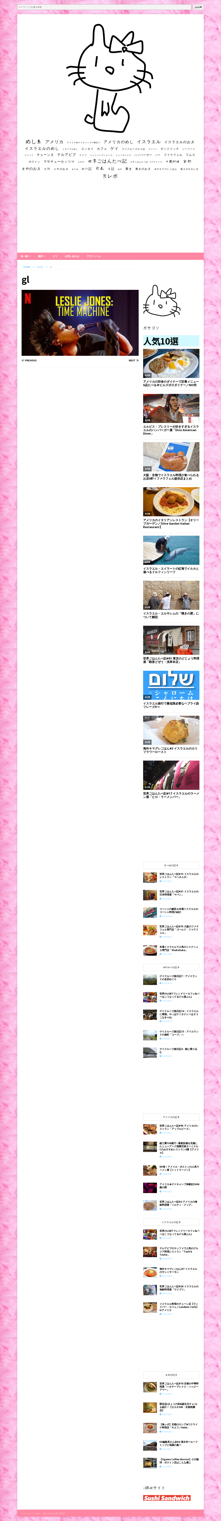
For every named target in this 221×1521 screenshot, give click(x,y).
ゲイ (55, 256)
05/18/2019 (167, 1056)
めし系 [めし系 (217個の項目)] (34, 141)
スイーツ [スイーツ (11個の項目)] (29, 155)
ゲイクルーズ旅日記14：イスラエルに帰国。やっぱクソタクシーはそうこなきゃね (179, 1014)
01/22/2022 (167, 1314)
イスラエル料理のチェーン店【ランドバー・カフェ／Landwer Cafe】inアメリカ (179, 1307)
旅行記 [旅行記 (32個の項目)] (86, 168)
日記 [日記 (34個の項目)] (111, 168)
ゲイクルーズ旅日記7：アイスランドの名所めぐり (178, 977)
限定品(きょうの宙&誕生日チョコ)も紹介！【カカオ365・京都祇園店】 (178, 1407)
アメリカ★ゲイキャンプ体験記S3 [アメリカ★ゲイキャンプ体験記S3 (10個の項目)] (83, 142)
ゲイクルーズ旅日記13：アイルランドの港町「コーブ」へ (179, 1033)
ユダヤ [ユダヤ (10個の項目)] (81, 162)
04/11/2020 (167, 1276)
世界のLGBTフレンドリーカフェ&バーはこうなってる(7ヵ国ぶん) (179, 995)
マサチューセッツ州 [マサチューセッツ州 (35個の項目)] (59, 161)
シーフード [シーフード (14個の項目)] (188, 149)
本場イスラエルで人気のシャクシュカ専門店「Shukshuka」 (179, 948)
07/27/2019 (167, 1021)
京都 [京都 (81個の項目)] (187, 161)
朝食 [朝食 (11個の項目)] (120, 169)
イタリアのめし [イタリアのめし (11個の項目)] (70, 149)
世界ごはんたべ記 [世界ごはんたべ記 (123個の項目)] (107, 161)
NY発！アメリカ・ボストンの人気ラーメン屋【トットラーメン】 (179, 1168)
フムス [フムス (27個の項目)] (190, 154)
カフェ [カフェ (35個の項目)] (102, 148)
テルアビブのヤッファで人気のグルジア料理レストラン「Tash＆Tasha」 (179, 1251)
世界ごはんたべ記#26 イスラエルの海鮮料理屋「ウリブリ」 (179, 1288)
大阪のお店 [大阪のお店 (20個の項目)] (61, 169)
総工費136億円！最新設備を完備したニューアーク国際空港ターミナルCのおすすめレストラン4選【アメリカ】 (179, 1147)
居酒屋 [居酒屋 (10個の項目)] (75, 169)
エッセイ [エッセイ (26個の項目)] (87, 148)
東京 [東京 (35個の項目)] (128, 168)
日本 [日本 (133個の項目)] (100, 168)
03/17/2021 (167, 1449)
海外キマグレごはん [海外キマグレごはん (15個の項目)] (165, 169)
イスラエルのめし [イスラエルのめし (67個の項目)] (42, 148)
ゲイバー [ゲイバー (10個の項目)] (152, 149)
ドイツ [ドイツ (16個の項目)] (83, 155)
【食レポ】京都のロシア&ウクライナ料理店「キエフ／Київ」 (179, 1426)
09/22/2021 (167, 1132)
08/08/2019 (167, 1258)
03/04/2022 (167, 1431)
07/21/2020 (167, 954)
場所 (40, 256)
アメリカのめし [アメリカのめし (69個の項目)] (119, 142)
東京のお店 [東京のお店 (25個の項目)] (143, 168)
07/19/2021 (167, 1394)
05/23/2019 (167, 983)
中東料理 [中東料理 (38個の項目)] (172, 161)
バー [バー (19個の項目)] (158, 155)
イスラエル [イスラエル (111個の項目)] (149, 141)
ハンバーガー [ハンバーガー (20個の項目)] (143, 155)
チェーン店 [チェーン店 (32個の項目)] (45, 154)
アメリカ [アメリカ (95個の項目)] (54, 142)
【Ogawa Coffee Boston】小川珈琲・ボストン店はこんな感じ (179, 1461)
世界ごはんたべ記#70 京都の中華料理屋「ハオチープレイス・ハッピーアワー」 (179, 1386)
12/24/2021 (167, 1174)
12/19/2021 (167, 1466)
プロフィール (93, 256)
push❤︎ (198, 7)
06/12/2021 (167, 1000)
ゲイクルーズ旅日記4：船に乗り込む (178, 1050)
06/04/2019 (167, 1038)
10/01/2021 (167, 1191)
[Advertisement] (110, 219)
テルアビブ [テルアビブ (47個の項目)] (66, 154)
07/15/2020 (167, 916)
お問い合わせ (72, 256)
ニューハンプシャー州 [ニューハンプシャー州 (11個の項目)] (101, 155)
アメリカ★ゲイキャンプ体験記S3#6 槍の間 (179, 1186)
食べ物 (24, 256)
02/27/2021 (167, 881)
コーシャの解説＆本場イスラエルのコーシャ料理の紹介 (179, 910)
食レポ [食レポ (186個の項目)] (110, 175)
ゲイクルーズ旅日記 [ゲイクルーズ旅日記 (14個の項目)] (133, 149)
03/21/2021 (167, 1293)
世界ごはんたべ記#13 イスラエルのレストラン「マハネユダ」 (179, 875)
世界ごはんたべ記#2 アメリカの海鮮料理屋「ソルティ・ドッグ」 (178, 1203)
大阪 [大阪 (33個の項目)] (47, 168)
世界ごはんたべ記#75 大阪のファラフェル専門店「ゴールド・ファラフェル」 (179, 929)
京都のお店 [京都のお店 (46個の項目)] (31, 168)
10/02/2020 (167, 1209)
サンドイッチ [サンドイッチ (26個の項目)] (170, 148)
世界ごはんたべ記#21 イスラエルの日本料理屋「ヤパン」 (179, 893)
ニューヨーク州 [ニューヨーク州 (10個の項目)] (123, 155)
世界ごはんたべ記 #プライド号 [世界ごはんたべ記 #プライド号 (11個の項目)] (146, 162)
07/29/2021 (167, 936)
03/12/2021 (167, 898)
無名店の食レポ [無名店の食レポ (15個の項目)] (189, 169)
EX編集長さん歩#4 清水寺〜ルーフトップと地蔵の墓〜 (179, 1443)
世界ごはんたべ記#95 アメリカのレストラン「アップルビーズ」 (179, 1127)
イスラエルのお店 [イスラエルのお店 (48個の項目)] (179, 142)
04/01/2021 (167, 1414)
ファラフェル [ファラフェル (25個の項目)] (173, 154)
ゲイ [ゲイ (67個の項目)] (114, 148)
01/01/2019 (167, 1156)
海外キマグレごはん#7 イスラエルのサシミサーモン (178, 1270)
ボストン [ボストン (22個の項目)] (34, 161)
